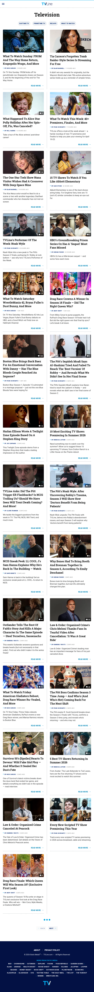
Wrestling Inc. (52, 976)
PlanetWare (67, 970)
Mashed (13, 970)
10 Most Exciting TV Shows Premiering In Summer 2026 (68, 433)
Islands (64, 967)
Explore (41, 964)
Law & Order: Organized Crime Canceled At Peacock (22, 826)
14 (42, 426)
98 (42, 819)
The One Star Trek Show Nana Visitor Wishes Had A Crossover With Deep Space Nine (23, 181)
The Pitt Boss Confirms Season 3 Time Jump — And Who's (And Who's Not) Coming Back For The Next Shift (70, 698)
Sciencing (79, 970)
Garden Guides (77, 964)
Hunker (55, 967)
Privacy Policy (52, 950)
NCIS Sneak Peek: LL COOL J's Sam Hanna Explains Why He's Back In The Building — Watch (22, 565)
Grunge (17, 967)
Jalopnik (74, 967)
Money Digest (25, 970)
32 (42, 485)
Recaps (53, 23)
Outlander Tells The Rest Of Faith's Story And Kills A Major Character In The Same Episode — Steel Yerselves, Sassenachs (23, 630)
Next (51, 928)
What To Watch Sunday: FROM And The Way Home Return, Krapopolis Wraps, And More (22, 60)
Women (41, 976)
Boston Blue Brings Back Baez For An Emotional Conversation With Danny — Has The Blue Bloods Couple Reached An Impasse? (22, 369)
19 (42, 293)
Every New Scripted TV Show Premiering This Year (68, 827)
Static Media (35, 954)
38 (89, 687)
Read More (36, 86)
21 (42, 234)
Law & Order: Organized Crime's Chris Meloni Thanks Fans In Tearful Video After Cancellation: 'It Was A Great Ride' (70, 632)
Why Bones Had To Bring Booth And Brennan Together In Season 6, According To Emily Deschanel (70, 567)
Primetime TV (39, 23)
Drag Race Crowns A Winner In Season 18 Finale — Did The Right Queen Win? (69, 302)
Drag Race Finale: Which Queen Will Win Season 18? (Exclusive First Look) (23, 884)
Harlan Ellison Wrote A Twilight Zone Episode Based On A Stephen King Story (23, 435)
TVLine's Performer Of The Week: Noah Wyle (20, 242)
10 (89, 293)
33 (89, 619)
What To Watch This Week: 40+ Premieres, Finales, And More (69, 120)
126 (41, 356)
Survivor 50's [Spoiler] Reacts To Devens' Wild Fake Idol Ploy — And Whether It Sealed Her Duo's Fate (23, 764)
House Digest (44, 967)
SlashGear (23, 973)
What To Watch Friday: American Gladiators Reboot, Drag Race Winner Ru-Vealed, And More (22, 697)
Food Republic (62, 964)
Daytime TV (24, 23)
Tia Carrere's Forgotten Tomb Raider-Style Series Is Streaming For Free (70, 60)
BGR (9, 964)
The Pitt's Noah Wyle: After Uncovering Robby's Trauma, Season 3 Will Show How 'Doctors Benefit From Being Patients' (68, 498)
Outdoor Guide (52, 970)
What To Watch (68, 23)
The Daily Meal (57, 973)
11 (89, 486)
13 (89, 426)
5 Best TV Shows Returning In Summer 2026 (69, 760)
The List (70, 973)
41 (42, 619)
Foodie (50, 964)
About (37, 950)
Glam (9, 967)
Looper (84, 967)
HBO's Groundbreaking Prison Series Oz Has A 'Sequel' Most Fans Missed (69, 244)
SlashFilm (11, 973)
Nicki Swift (39, 970)
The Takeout (81, 973)
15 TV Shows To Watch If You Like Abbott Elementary (68, 179)
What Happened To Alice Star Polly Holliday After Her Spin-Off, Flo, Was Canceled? (22, 122)
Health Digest (29, 967)
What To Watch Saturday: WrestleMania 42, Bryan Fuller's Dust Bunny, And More (23, 302)
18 (42, 172)
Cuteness (31, 964)
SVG (32, 973)
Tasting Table (43, 973)
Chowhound (19, 964)
